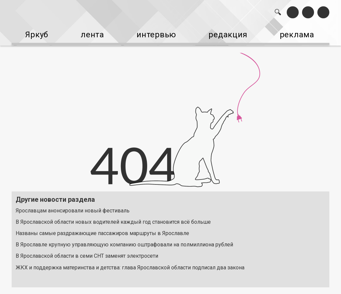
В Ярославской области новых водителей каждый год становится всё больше (113, 216)
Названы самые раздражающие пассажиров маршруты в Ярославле (102, 228)
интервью (157, 32)
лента (90, 32)
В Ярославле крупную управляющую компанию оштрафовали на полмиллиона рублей (124, 239)
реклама (304, 32)
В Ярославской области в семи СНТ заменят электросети (87, 251)
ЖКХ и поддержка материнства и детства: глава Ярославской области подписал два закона (130, 262)
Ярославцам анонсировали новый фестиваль (73, 205)
